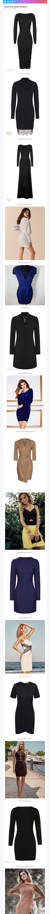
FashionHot (10, 2)
